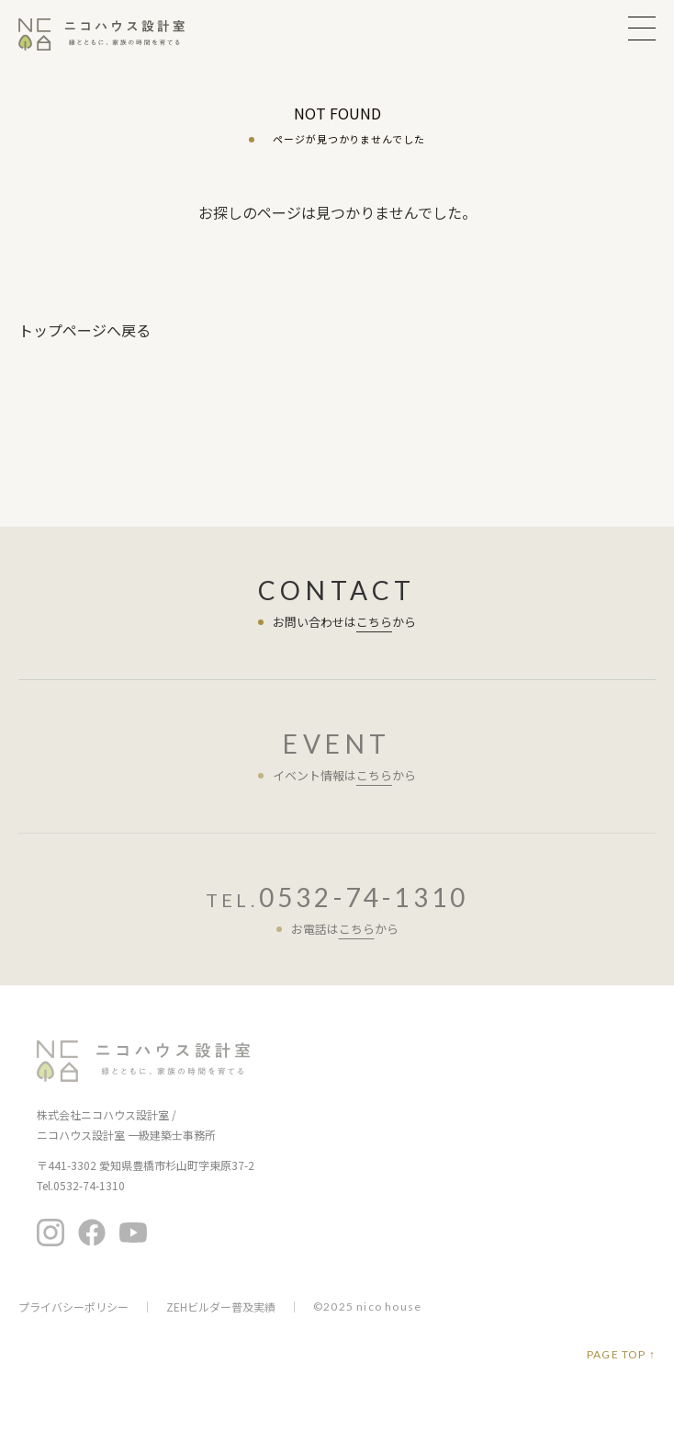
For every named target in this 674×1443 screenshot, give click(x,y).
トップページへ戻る (84, 330)
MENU (642, 28)
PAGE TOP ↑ (621, 1354)
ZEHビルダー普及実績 (220, 1306)
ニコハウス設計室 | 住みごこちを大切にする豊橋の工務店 (113, 34)
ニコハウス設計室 (143, 1061)
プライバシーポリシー (73, 1306)
